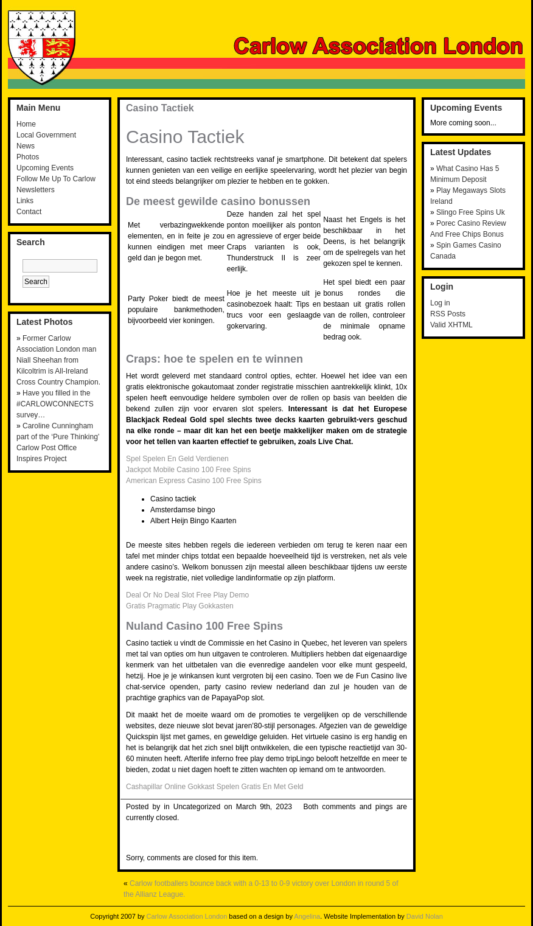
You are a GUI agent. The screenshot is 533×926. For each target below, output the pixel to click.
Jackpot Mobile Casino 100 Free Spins (188, 469)
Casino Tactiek (160, 108)
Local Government (46, 135)
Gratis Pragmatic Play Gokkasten (180, 606)
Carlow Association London (187, 916)
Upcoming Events (45, 168)
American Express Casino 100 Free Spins (194, 480)
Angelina (307, 916)
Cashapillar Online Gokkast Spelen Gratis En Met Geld (214, 786)
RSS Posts (447, 314)
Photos (27, 157)
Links (24, 201)
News (25, 146)
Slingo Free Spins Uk (470, 212)
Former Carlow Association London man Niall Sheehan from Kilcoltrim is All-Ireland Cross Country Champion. (58, 360)
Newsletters (35, 190)
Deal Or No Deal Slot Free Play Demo (187, 595)
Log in (440, 303)
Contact (28, 211)
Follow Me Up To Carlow (56, 179)
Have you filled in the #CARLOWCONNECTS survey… (55, 404)
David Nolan (424, 916)
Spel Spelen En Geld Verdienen (177, 458)
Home (26, 124)
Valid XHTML (451, 325)
